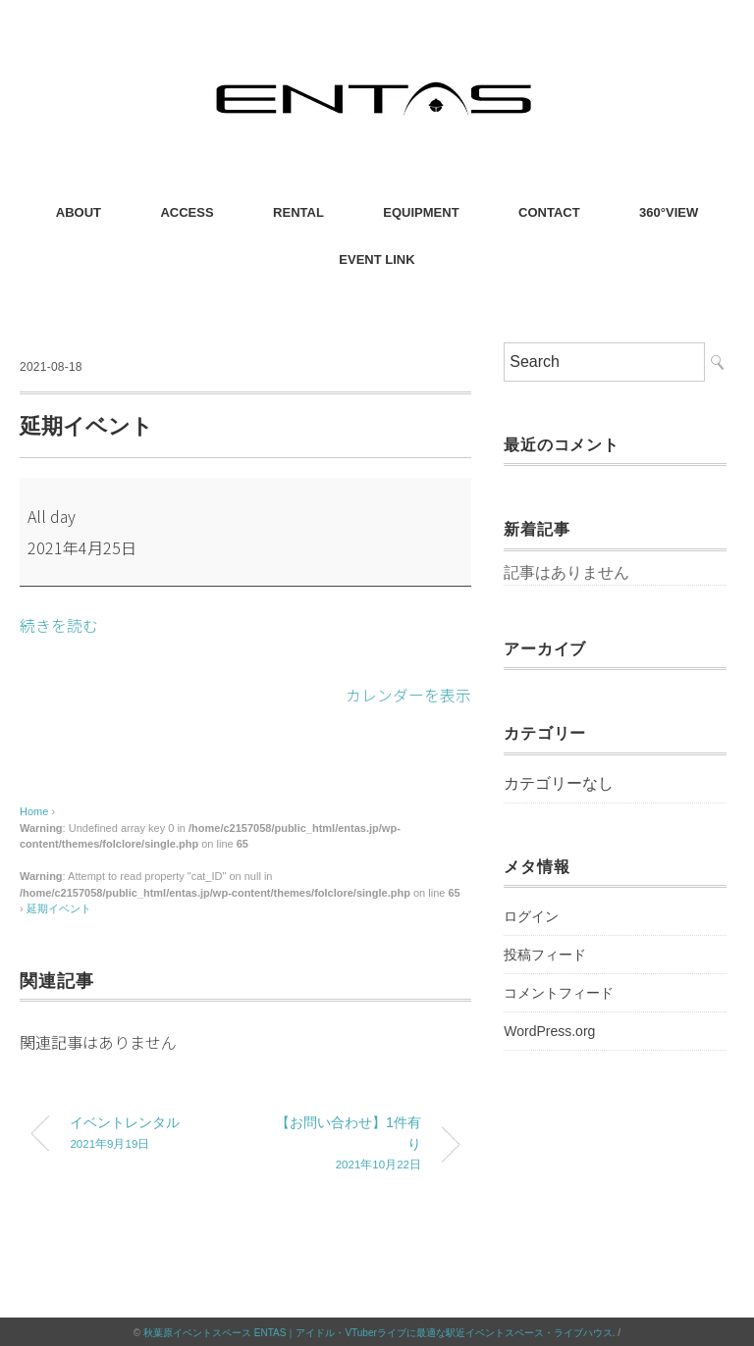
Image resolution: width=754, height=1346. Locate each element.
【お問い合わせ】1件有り (347, 1144)
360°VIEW (668, 212)
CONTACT (549, 212)
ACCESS (186, 212)
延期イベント (59, 907)
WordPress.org (549, 1031)
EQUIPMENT (420, 212)
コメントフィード (559, 993)
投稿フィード (545, 954)
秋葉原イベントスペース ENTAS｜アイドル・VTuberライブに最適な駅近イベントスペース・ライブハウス (378, 1330)
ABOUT (78, 212)
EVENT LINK (376, 259)
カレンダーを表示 (408, 693)
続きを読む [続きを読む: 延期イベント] (59, 625)
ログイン (531, 916)
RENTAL (298, 212)
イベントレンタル (143, 1133)
